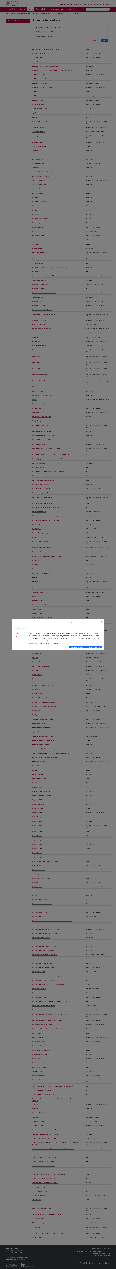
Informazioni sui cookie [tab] (20, 633)
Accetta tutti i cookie (94, 647)
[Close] (102, 621)
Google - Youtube (45, 643)
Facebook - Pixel (58, 643)
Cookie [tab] (18, 628)
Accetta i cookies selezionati (78, 647)
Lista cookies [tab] (19, 637)
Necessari (34, 643)
